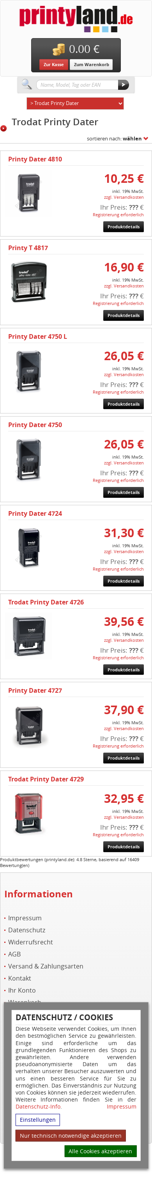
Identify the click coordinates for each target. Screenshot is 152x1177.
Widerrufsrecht (30, 942)
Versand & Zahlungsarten (45, 966)
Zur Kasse (54, 64)
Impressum (121, 1106)
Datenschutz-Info (38, 1106)
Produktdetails (124, 226)
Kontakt (19, 978)
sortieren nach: (114, 138)
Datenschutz (26, 930)
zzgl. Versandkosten (124, 197)
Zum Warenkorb (91, 64)
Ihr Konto (22, 990)
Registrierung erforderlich (118, 214)
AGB (14, 954)
